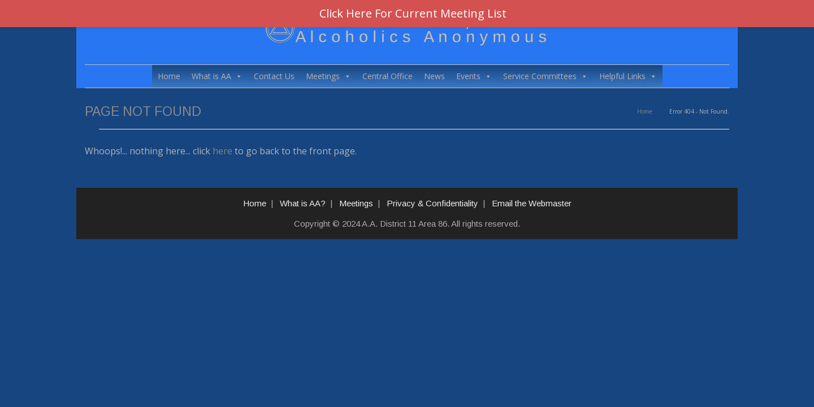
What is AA (217, 76)
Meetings (328, 76)
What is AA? (303, 203)
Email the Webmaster (531, 203)
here (222, 151)
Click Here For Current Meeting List (412, 13)
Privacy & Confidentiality (432, 203)
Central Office (387, 76)
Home (169, 76)
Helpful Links (628, 76)
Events (474, 76)
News (434, 76)
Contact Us (274, 76)
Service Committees (545, 76)
